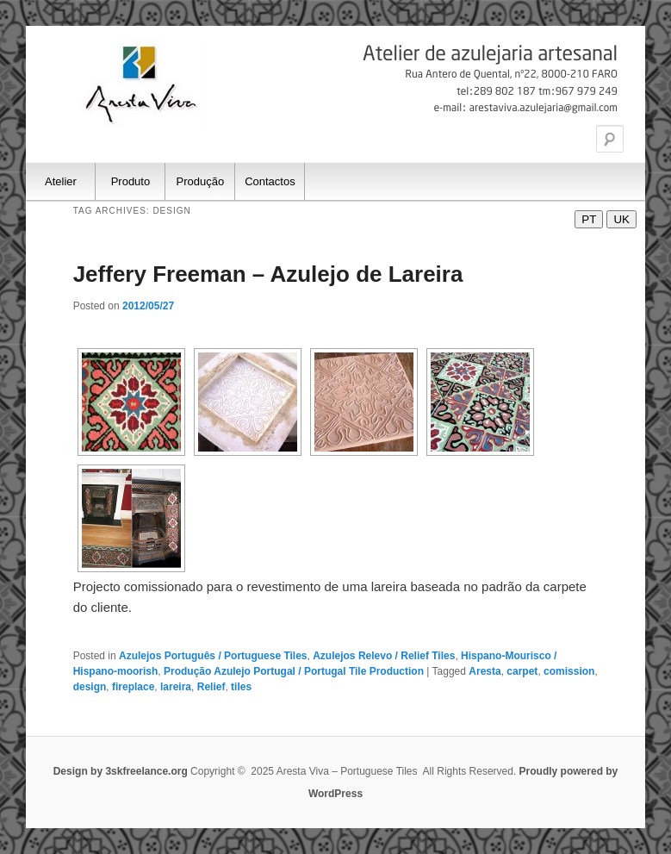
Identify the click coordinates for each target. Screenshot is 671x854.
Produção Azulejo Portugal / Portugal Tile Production (294, 671)
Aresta (484, 671)
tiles (241, 687)
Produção (201, 181)
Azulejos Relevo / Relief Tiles (384, 656)
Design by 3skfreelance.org (121, 771)
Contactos (270, 181)
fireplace (133, 687)
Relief (211, 687)
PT (588, 219)
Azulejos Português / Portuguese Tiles (213, 656)
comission (569, 671)
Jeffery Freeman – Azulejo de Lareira (268, 274)
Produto (131, 181)
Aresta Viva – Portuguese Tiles (142, 84)
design (90, 687)
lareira (175, 687)
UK (621, 219)
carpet (521, 671)
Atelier (61, 181)
